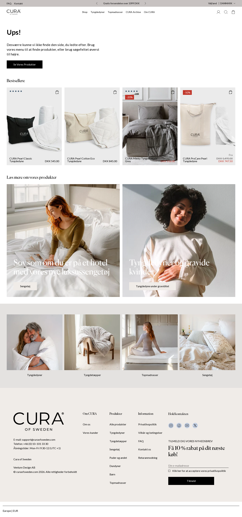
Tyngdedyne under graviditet (152, 286)
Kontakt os (144, 449)
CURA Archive (133, 12)
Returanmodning (147, 457)
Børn (112, 474)
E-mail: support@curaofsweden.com (34, 439)
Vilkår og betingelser (150, 432)
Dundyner (115, 466)
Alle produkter (117, 424)
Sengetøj (25, 286)
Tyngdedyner (98, 12)
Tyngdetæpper (92, 375)
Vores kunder (90, 432)
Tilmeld (191, 480)
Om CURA (149, 12)
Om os (86, 424)
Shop (84, 12)
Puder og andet (118, 457)
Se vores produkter (24, 64)
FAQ (9, 3)
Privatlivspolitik (147, 424)
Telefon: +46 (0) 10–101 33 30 (30, 443)
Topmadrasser (115, 12)
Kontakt (18, 3)
